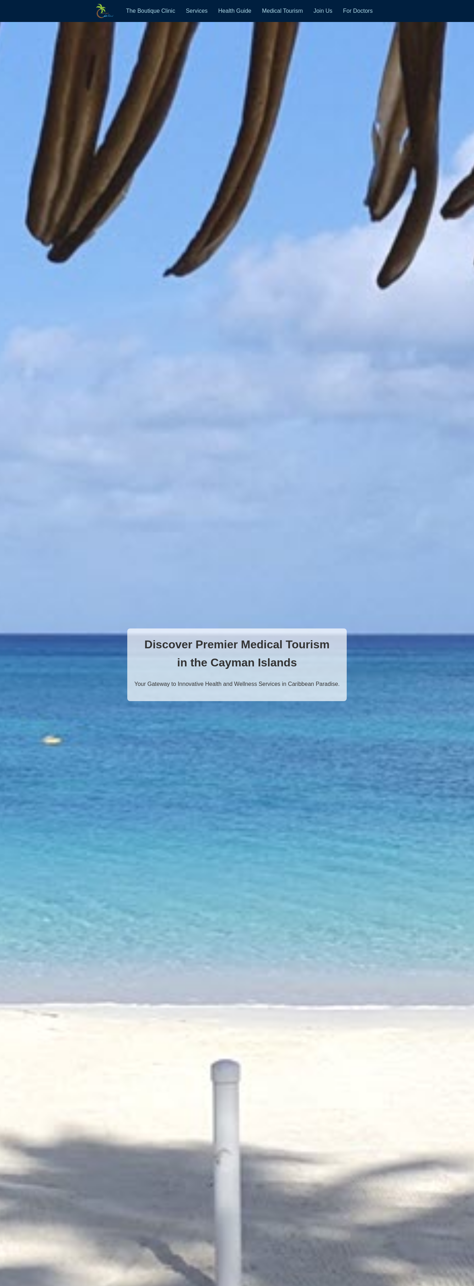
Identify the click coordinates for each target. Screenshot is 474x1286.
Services (196, 11)
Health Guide (234, 11)
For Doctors (358, 11)
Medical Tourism (282, 11)
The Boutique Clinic (150, 11)
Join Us (322, 11)
